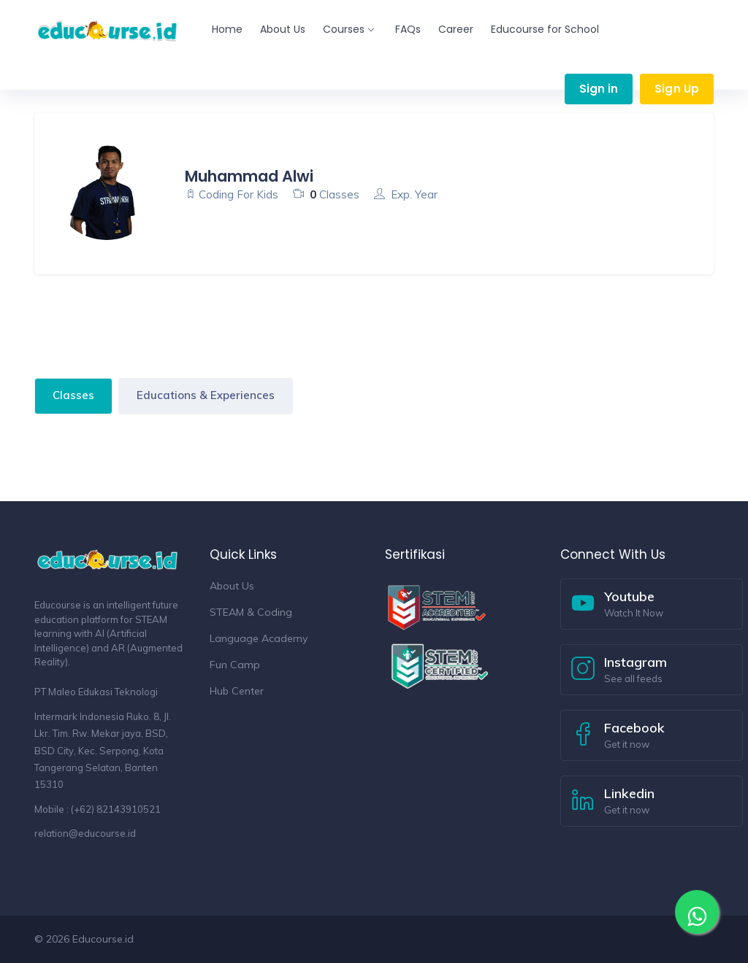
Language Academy (259, 638)
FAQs (408, 29)
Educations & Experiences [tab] (206, 395)
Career (455, 29)
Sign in (599, 88)
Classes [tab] (73, 395)
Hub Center (237, 690)
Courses (348, 29)
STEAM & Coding (251, 612)
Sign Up (676, 88)
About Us (282, 29)
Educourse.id (103, 938)
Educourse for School (545, 29)
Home (227, 29)
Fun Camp (235, 664)
